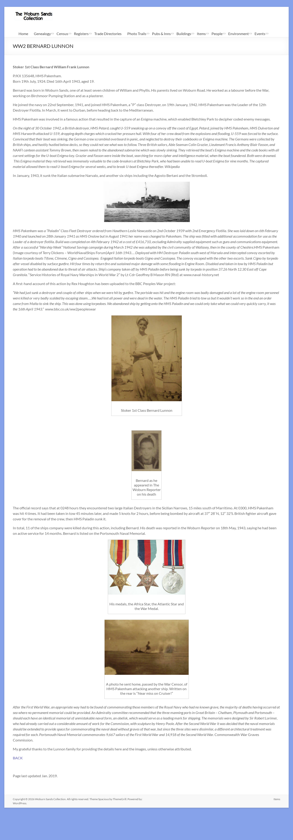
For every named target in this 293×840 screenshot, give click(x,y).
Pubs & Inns (161, 33)
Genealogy (42, 33)
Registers (81, 33)
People (217, 33)
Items (201, 33)
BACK (18, 758)
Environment (238, 33)
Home (23, 33)
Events (260, 33)
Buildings (183, 33)
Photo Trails (136, 33)
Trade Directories (108, 33)
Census (62, 33)
